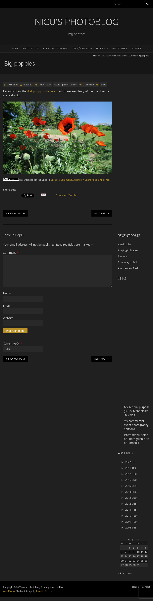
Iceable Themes (44, 590)
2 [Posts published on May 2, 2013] (133, 547)
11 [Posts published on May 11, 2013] (142, 552)
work (26, 179)
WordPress (9, 590)
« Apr (121, 573)
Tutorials (102, 48)
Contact (136, 48)
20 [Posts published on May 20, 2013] (122, 560)
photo (124, 55)
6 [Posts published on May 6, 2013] (121, 552)
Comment (10, 253)
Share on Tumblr (68, 195)
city (102, 55)
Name (7, 293)
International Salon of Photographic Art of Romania (136, 439)
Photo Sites (119, 48)
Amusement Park (128, 268)
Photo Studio (31, 48)
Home (15, 48)
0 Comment (88, 84)
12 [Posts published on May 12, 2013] (146, 552)
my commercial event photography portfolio (136, 425)
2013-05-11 (12, 84)
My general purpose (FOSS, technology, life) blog (137, 411)
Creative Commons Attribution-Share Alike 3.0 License (80, 179)
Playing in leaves (128, 250)
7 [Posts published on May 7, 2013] (125, 552)
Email (6, 306)
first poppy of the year (41, 91)
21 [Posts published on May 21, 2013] (126, 560)
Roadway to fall (127, 262)
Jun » (128, 573)
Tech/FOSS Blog (82, 48)
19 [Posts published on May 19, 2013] (146, 556)
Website (8, 318)
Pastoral (123, 256)
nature (116, 55)
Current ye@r (12, 343)
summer (133, 55)
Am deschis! (125, 244)
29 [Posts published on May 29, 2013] (130, 565)
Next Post (101, 213)
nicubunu (27, 84)
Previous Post (15, 213)
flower (108, 55)
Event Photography (56, 48)
